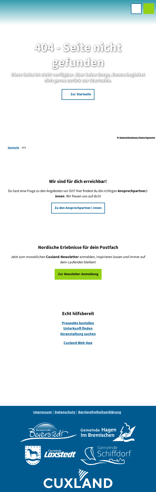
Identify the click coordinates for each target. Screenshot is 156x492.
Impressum (42, 412)
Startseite (13, 147)
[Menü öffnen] (136, 8)
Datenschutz (65, 412)
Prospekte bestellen (78, 323)
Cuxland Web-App (78, 343)
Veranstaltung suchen (78, 334)
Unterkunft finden (78, 328)
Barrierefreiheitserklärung (99, 412)
